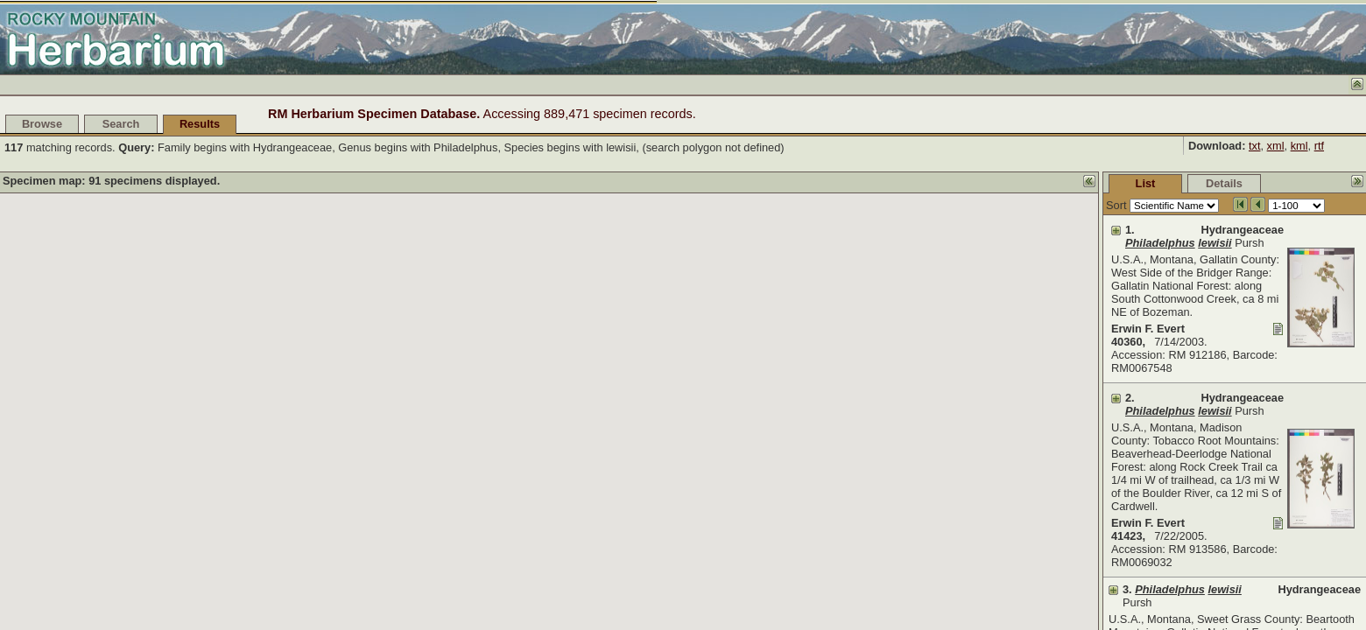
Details (1092, 183)
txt (1255, 145)
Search (121, 123)
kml (1299, 145)
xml (1276, 145)
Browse (42, 123)
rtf (1319, 145)
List (1014, 183)
